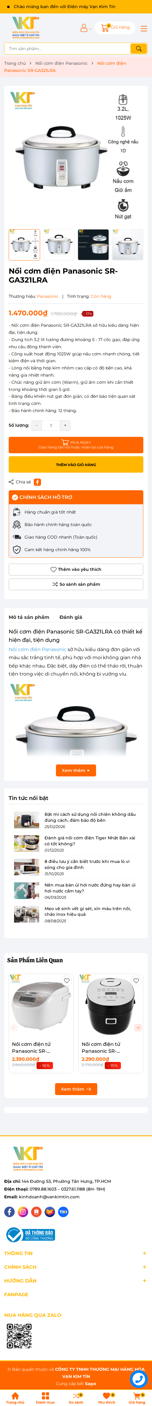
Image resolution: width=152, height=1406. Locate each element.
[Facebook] (9, 1212)
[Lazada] (50, 1212)
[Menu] (143, 28)
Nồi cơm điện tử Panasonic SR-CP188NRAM (31, 1050)
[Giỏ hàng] (115, 27)
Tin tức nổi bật (28, 798)
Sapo (90, 1383)
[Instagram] (23, 1212)
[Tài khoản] (84, 28)
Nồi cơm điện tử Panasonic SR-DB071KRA (101, 1050)
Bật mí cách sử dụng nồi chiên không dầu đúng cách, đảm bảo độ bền (90, 817)
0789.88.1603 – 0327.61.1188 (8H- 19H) (67, 1189)
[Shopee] (36, 1212)
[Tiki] (63, 1212)
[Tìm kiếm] (138, 49)
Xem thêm (76, 1089)
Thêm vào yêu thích (76, 570)
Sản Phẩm (35, 960)
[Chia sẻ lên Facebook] (37, 482)
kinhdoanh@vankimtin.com (49, 1197)
